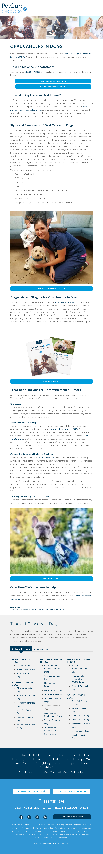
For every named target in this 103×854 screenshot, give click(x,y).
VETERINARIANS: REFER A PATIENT (53, 87)
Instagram (29, 817)
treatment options (46, 457)
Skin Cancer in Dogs (80, 731)
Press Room (70, 807)
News (58, 807)
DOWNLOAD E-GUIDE (51, 381)
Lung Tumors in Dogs (81, 719)
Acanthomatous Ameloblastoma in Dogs (52, 668)
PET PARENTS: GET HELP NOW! (31, 791)
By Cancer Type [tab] (41, 648)
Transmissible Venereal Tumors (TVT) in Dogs (51, 730)
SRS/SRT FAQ (21, 807)
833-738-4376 (54, 801)
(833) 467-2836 (33, 72)
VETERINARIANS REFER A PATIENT (71, 791)
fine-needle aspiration (64, 302)
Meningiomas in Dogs (26, 669)
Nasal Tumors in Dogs (53, 690)
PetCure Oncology (15, 8)
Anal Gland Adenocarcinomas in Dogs (81, 668)
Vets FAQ (35, 807)
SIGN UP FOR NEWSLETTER (72, 817)
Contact (47, 807)
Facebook (21, 817)
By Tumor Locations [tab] (21, 648)
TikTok (37, 817)
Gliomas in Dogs (24, 665)
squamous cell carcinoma (31, 110)
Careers (84, 807)
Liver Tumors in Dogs (81, 715)
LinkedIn (45, 817)
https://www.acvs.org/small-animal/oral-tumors (47, 609)
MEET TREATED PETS (51, 579)
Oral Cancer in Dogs (53, 694)
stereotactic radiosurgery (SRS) (64, 429)
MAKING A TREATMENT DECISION (51, 288)
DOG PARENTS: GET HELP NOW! (53, 81)
